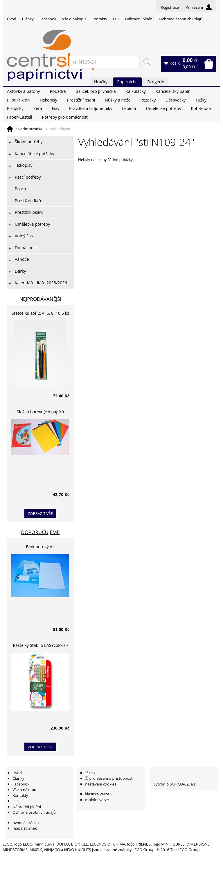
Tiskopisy (48, 100)
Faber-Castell (19, 117)
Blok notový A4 (40, 546)
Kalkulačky (135, 91)
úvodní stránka (25, 822)
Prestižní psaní (81, 100)
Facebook (47, 18)
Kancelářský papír (173, 91)
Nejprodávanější (40, 299)
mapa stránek (24, 828)
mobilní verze (97, 799)
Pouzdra (58, 91)
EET (116, 18)
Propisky (15, 108)
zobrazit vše (40, 513)
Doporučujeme (40, 532)
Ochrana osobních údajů (180, 18)
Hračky (100, 81)
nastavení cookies (100, 784)
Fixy (56, 108)
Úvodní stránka (29, 128)
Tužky (200, 100)
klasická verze (97, 794)
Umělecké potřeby (163, 108)
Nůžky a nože (117, 100)
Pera (37, 108)
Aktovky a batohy (23, 91)
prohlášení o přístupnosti (111, 778)
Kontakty (99, 18)
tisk (92, 772)
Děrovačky (176, 100)
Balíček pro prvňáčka (95, 91)
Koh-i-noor (201, 108)
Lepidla (129, 108)
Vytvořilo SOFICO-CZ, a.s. (175, 784)
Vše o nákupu (74, 18)
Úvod (11, 18)
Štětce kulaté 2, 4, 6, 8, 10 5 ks (40, 313)
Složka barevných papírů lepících (40, 412)
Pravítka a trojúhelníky (90, 108)
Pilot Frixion (18, 100)
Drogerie (155, 81)
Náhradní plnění (139, 18)
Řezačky (148, 100)
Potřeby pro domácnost (64, 117)
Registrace (170, 7)
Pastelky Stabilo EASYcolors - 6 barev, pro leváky (40, 646)
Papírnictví (127, 81)
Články (28, 18)
